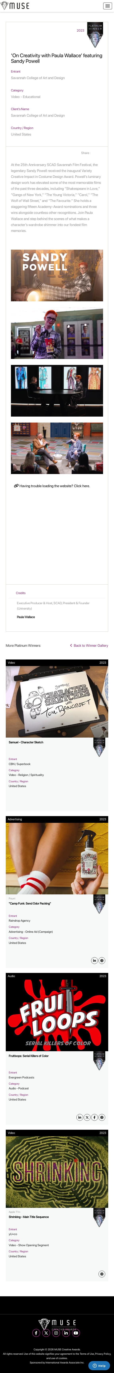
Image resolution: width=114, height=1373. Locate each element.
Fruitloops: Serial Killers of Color (29, 1056)
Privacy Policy (102, 1353)
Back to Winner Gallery (89, 645)
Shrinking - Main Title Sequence (29, 1217)
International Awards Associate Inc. (65, 1362)
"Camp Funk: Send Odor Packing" (30, 903)
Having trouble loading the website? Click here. (52, 486)
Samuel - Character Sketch (26, 742)
